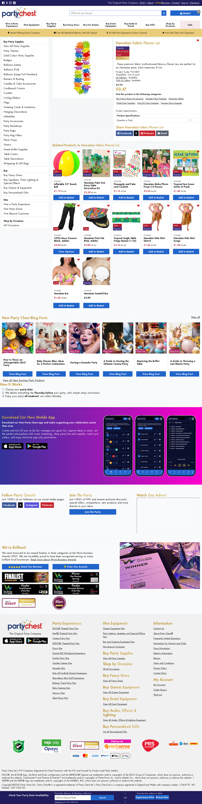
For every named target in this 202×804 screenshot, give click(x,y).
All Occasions (11, 225)
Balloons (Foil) (11, 69)
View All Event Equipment (115, 704)
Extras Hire (162, 797)
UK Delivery (121, 77)
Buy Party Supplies (51, 24)
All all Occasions (111, 669)
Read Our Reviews (25, 566)
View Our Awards (76, 566)
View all (195, 317)
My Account (159, 684)
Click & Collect (123, 80)
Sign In (184, 2)
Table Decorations (14, 158)
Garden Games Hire (62, 663)
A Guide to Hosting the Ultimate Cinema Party (116, 362)
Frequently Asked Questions (166, 638)
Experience (145, 797)
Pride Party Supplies (126, 103)
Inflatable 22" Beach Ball (65, 185)
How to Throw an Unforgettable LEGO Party (14, 362)
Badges (8, 60)
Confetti (8, 93)
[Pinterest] (14, 3)
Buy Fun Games (91, 24)
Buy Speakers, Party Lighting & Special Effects (21, 181)
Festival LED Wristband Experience (69, 653)
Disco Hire (57, 648)
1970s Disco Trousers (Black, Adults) (65, 239)
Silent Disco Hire (60, 698)
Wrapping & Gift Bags (16, 163)
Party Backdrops (13, 125)
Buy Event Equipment (110, 24)
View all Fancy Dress (113, 680)
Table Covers (11, 154)
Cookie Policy (160, 673)
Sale (190, 24)
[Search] (163, 13)
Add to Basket (66, 197)
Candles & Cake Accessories (20, 83)
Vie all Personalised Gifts (115, 731)
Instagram (32, 505)
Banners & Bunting (14, 79)
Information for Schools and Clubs (169, 643)
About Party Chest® (163, 633)
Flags (7, 102)
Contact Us (158, 628)
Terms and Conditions (163, 663)
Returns (156, 658)
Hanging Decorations (15, 111)
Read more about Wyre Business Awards (53, 559)
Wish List (157, 694)
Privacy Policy (160, 668)
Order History (160, 690)
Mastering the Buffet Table (148, 362)
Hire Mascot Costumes (16, 213)
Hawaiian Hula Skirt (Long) (184, 239)
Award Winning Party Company (24, 32)
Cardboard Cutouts (14, 88)
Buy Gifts (150, 24)
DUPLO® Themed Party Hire (66, 643)
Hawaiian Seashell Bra (96, 293)
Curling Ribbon (12, 97)
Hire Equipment (31, 24)
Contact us (59, 802)
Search (102, 797)
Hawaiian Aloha (176, 98)
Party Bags (10, 130)
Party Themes (11, 50)
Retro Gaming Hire (61, 688)
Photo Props (10, 139)
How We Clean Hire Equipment (178, 32)
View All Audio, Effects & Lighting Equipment (124, 720)
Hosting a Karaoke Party (83, 362)
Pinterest (147, 133)
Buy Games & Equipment (18, 187)
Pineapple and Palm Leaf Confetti (124, 185)
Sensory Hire (59, 693)
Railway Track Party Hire (64, 683)
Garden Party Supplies (156, 98)
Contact (175, 2)
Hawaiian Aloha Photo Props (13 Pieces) (156, 185)
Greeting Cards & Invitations (19, 107)
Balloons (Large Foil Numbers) (20, 74)
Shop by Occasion (170, 24)
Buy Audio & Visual (130, 24)
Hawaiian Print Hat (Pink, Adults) (94, 239)
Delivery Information (162, 653)
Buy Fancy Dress (71, 24)
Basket (190, 12)
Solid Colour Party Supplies (19, 55)
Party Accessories (13, 121)
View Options (66, 251)
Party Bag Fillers (13, 135)
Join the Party (93, 511)
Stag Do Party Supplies (148, 103)
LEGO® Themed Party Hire (65, 628)
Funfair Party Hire (61, 658)
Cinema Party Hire (61, 638)
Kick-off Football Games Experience (70, 673)
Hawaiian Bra (61, 293)
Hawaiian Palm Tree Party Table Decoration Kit (94, 185)
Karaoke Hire (59, 668)
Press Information (161, 648)
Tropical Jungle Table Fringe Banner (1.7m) (125, 239)
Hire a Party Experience (12, 24)
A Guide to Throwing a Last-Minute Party (182, 362)
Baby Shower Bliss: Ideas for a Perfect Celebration (51, 362)
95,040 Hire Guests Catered (127, 32)
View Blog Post (17, 374)
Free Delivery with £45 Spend (75, 32)
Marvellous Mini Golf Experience (68, 678)
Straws (7, 144)
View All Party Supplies (17, 46)
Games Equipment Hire (114, 628)
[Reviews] (162, 2)
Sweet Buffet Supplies (16, 149)
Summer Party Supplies (171, 103)
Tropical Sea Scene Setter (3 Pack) (184, 185)
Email (162, 133)
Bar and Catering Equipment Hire (119, 642)
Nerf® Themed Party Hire (65, 633)
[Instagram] (10, 3)
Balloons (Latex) (12, 64)
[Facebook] (3, 3)
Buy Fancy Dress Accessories (130, 98)
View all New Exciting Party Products (24, 380)
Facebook (125, 133)
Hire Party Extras (13, 208)
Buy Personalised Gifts (16, 192)
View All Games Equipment (116, 692)
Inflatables (9, 116)
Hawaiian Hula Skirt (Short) (154, 239)
